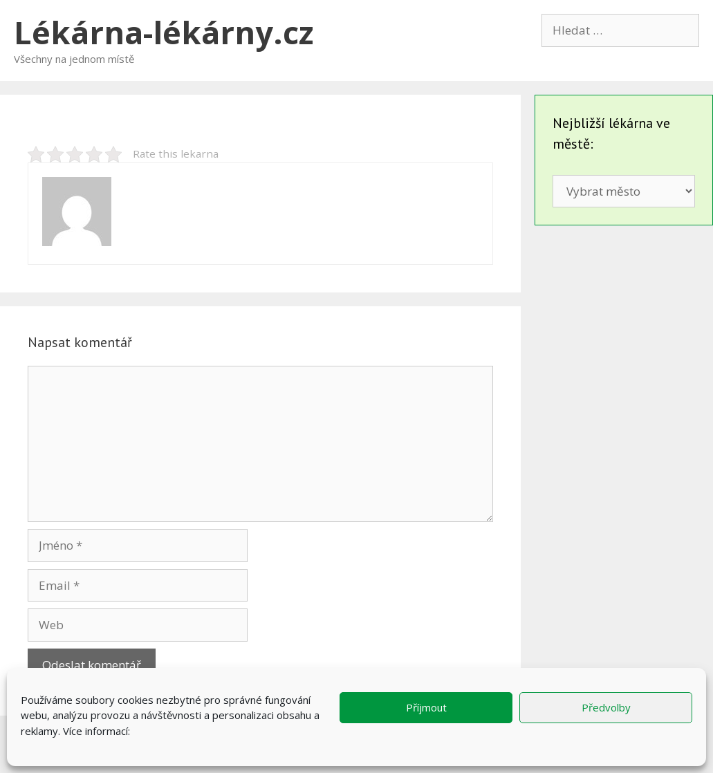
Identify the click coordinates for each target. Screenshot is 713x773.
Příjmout (426, 707)
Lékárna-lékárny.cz (163, 32)
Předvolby (606, 707)
